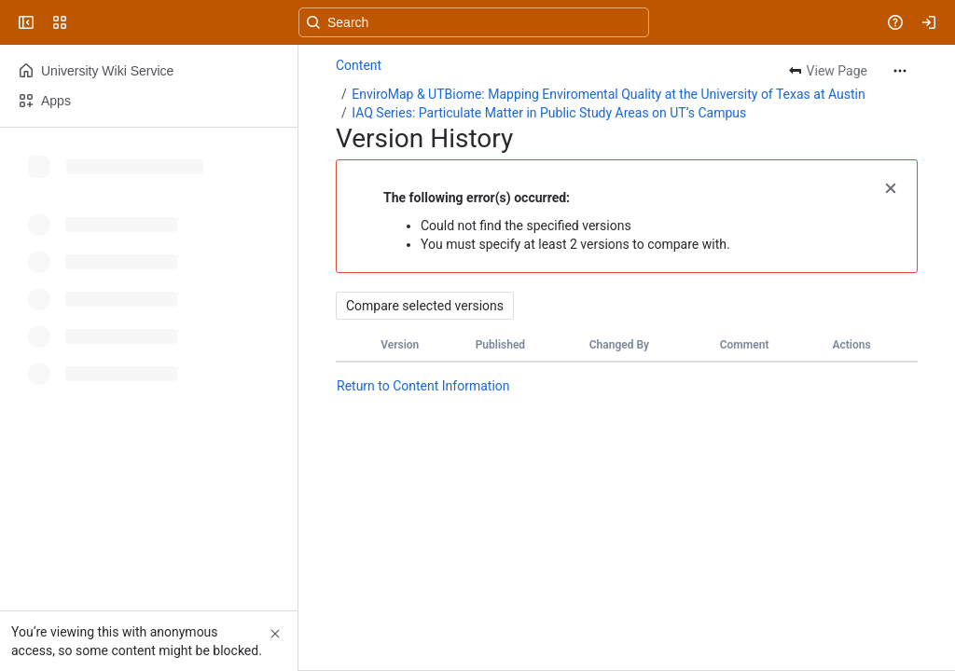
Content (358, 65)
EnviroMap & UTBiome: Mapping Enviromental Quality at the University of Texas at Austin (608, 94)
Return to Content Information (423, 385)
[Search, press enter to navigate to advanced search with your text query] (473, 22)
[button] (890, 186)
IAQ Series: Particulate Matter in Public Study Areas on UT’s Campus (549, 112)
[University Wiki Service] (86, 22)
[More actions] (900, 71)
